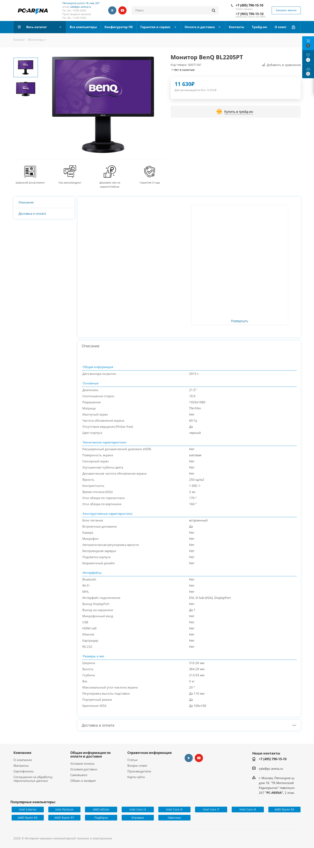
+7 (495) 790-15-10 (249, 5)
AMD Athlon (101, 809)
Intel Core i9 (247, 809)
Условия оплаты (82, 763)
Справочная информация (149, 752)
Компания (22, 752)
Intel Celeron (27, 809)
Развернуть (239, 321)
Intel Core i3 (137, 809)
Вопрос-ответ (137, 765)
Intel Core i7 (211, 809)
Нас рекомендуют (69, 182)
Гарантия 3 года (150, 182)
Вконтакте (112, 10)
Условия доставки (83, 769)
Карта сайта (136, 777)
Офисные (174, 817)
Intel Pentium (64, 809)
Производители (139, 771)
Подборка (101, 817)
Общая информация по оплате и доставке (90, 754)
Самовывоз (78, 775)
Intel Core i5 (174, 809)
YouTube (122, 10)
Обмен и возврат (83, 781)
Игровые (137, 817)
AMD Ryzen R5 (27, 817)
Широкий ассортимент (30, 182)
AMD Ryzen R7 (64, 817)
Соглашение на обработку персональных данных (33, 779)
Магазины (21, 765)
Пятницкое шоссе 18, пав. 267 (80, 3)
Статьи (132, 760)
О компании (22, 760)
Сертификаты (23, 771)
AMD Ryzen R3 (284, 809)
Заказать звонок (286, 10)
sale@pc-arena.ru (80, 7)
